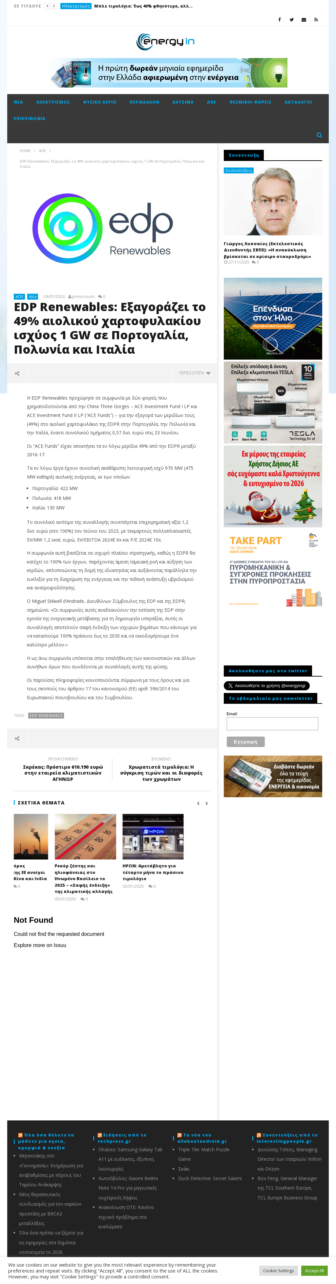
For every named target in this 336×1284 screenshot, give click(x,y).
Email (232, 714)
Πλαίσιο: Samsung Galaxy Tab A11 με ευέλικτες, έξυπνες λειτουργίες (130, 1159)
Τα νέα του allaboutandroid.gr (202, 1138)
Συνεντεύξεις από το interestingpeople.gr (287, 1138)
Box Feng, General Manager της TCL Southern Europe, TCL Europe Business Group (287, 1188)
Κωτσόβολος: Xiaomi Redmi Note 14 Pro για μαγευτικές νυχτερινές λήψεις (128, 1188)
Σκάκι (184, 1169)
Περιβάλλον (144, 102)
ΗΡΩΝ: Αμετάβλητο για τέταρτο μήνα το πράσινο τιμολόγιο (179, 872)
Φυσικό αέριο (99, 102)
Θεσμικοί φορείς (250, 102)
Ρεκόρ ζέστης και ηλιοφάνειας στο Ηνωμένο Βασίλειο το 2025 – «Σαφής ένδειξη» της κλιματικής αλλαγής (110, 878)
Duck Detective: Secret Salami (210, 1178)
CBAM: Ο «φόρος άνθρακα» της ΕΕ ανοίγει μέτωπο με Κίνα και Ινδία (44, 872)
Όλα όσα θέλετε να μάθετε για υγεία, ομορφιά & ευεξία (46, 1141)
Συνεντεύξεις (239, 170)
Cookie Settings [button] (278, 1271)
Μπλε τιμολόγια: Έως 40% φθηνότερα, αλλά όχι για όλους (143, 6)
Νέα (18, 102)
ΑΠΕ (211, 102)
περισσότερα (195, 373)
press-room (83, 297)
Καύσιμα (183, 102)
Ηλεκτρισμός (76, 6)
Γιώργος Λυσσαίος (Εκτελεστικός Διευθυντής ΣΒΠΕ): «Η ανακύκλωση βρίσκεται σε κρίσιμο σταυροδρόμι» (267, 250)
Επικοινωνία (30, 118)
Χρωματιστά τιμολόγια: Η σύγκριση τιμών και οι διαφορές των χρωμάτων (161, 770)
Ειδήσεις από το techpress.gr (122, 1138)
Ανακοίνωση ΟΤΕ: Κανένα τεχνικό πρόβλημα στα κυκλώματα (126, 1217)
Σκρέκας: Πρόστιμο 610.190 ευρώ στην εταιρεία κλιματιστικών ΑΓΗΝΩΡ (63, 770)
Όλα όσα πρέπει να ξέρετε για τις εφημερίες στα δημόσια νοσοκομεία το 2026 (51, 1242)
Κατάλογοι (298, 102)
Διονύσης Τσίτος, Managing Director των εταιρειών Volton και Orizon (290, 1159)
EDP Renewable (46, 715)
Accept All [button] (314, 1271)
